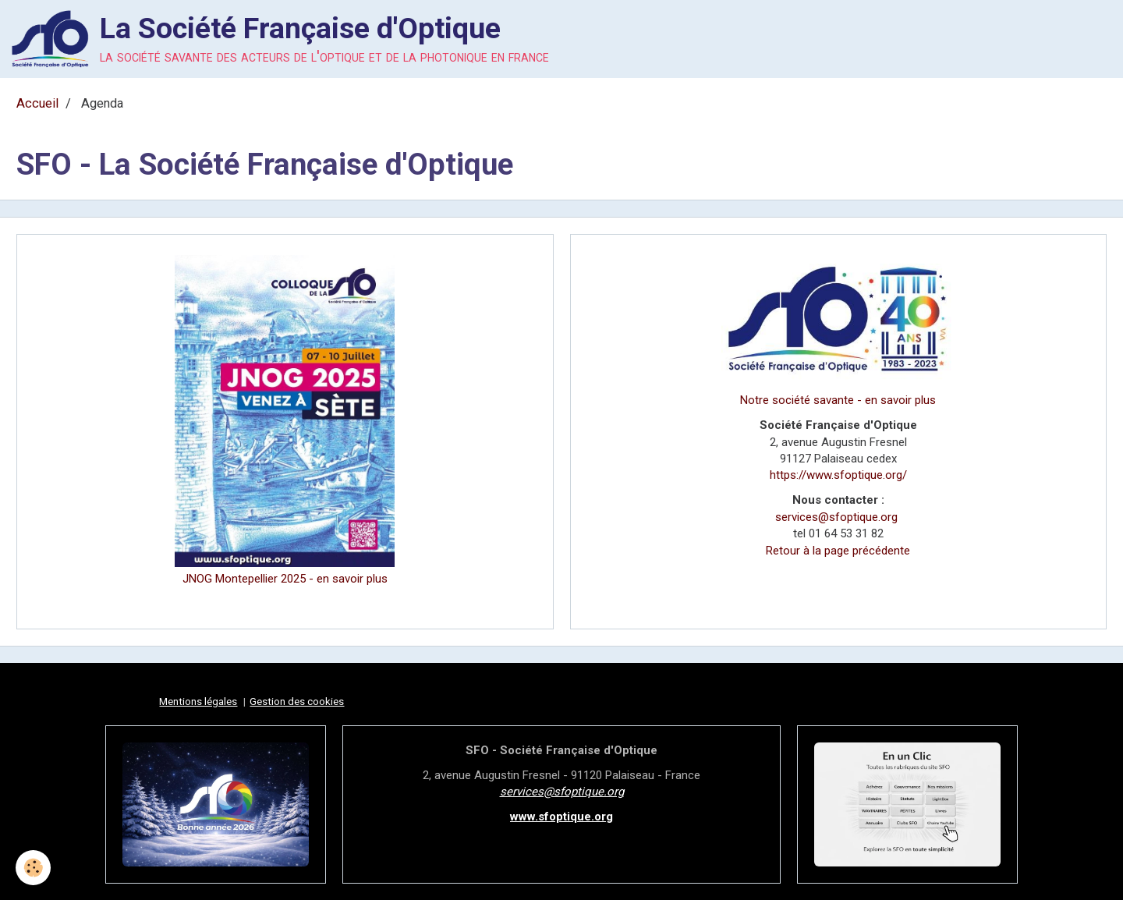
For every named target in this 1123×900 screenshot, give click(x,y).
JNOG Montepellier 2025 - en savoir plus (285, 579)
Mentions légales (198, 701)
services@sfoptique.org (836, 517)
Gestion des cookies (297, 701)
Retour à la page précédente (838, 551)
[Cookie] (33, 867)
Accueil (37, 103)
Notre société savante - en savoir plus (838, 400)
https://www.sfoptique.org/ (838, 475)
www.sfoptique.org (561, 817)
